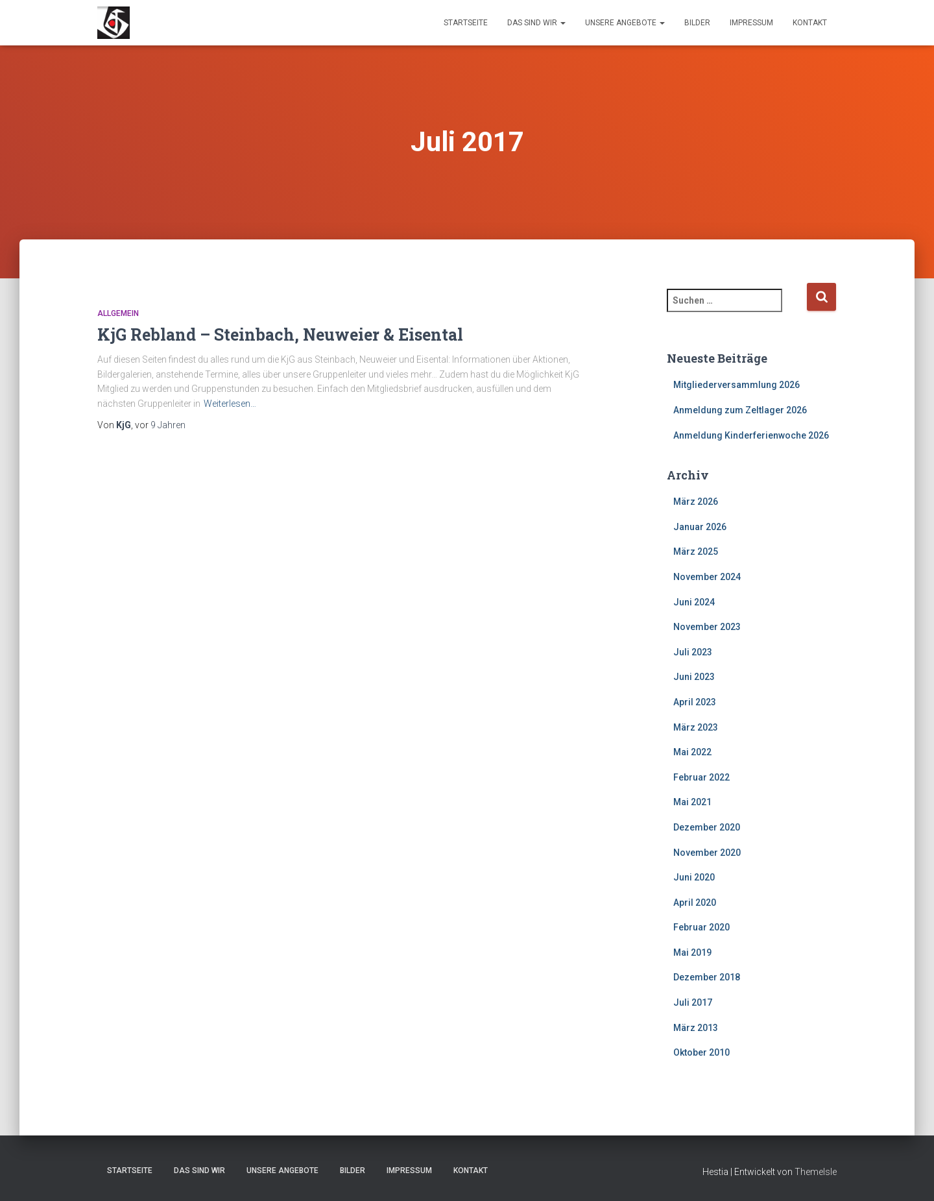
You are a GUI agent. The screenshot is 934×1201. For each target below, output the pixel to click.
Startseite (466, 22)
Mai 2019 (692, 952)
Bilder (697, 22)
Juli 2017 (692, 1002)
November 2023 (707, 627)
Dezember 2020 (706, 827)
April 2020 (694, 902)
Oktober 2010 (701, 1052)
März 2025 (695, 551)
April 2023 (694, 702)
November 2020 (707, 852)
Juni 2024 (694, 602)
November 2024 (707, 577)
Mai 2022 (692, 752)
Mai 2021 (692, 802)
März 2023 (695, 727)
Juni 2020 (694, 877)
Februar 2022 (701, 777)
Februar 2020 (701, 927)
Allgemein (118, 313)
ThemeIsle (816, 1172)
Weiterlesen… (230, 403)
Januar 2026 (699, 527)
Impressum (751, 22)
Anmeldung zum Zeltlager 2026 (740, 410)
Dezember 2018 (706, 977)
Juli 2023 (692, 652)
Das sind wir (536, 22)
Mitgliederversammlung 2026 (736, 385)
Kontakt (810, 22)
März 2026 (695, 501)
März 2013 (695, 1028)
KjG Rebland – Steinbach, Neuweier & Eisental (280, 334)
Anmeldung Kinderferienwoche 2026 (751, 435)
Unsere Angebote (625, 22)
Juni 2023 (694, 677)
